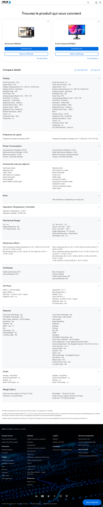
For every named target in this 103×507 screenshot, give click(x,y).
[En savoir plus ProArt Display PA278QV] (92, 58)
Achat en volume (83, 453)
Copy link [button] (95, 70)
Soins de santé (31, 451)
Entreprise (30, 442)
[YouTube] (42, 496)
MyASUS (55, 439)
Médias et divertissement (34, 460)
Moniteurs (4, 469)
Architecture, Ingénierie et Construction (38, 457)
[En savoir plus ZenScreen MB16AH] (42, 58)
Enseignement (31, 445)
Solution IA (30, 469)
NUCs (3, 466)
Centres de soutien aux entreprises (63, 449)
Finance (29, 463)
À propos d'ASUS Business (9, 439)
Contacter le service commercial (87, 456)
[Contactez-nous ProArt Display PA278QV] (77, 49)
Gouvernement (31, 466)
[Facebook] (54, 496)
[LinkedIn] (36, 496)
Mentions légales (36, 503)
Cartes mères (5, 475)
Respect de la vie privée (50, 503)
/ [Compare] (23, 429)
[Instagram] (60, 496)
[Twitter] (48, 496)
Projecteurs (5, 472)
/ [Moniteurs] (16, 429)
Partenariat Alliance (7, 449)
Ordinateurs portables (8, 460)
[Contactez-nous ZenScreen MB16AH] (26, 49)
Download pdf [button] (80, 70)
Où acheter (5, 453)
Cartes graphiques (7, 478)
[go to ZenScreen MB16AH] (26, 32)
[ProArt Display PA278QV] (77, 43)
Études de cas (31, 481)
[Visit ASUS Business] (7, 429)
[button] (92, 2)
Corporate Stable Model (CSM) (87, 442)
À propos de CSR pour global (10, 442)
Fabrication (30, 454)
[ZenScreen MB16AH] (26, 43)
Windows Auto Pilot (58, 442)
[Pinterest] (66, 496)
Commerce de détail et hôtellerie (36, 448)
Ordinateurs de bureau (8, 463)
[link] (26, 54)
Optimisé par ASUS (83, 445)
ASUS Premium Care (84, 439)
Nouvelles (30, 484)
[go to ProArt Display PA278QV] (76, 32)
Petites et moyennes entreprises (36, 439)
